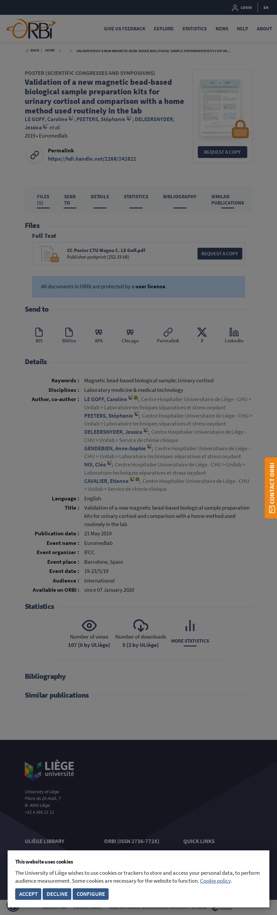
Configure (91, 894)
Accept (28, 894)
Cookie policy (215, 880)
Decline (57, 894)
